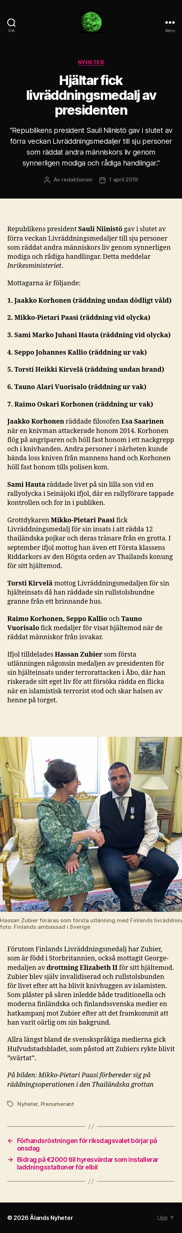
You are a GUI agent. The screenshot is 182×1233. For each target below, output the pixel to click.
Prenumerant (57, 1104)
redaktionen (76, 179)
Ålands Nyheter (51, 1217)
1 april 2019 (123, 179)
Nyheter (91, 62)
